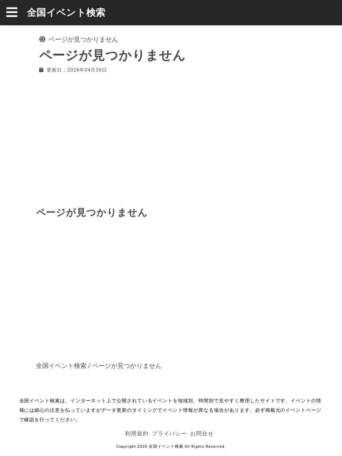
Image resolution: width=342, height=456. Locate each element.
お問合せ (202, 433)
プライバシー (169, 433)
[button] (16, 13)
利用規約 (137, 433)
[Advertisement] (171, 138)
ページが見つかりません (127, 365)
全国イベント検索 (66, 12)
